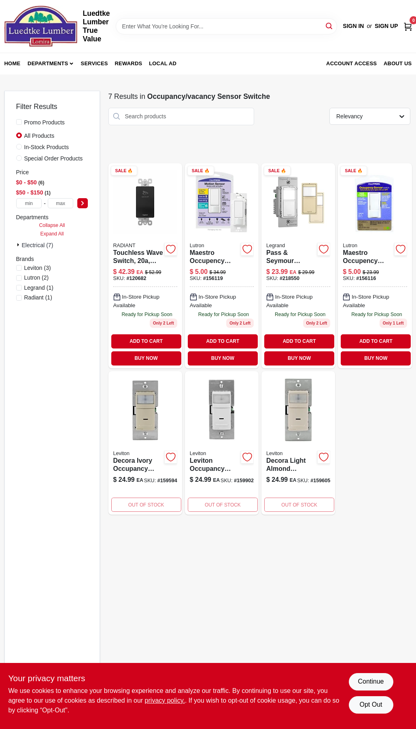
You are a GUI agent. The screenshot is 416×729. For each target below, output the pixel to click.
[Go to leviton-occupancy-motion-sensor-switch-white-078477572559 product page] (222, 443)
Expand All (52, 234)
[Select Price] (82, 203)
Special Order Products (53, 158)
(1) (38, 287)
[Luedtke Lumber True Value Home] (40, 26)
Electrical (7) (37, 245)
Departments (48, 63)
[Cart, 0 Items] (408, 26)
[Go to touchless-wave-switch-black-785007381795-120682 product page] (145, 265)
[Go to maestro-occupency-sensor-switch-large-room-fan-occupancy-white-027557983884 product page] (222, 265)
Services (94, 63)
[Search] (329, 25)
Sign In (353, 26)
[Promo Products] (19, 122)
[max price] (61, 203)
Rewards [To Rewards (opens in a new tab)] (128, 63)
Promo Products (44, 122)
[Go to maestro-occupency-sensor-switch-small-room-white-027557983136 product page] (375, 265)
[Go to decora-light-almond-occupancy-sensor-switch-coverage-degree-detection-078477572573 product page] (298, 443)
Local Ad (162, 63)
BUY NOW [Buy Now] (145, 358)
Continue (371, 681)
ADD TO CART (146, 341)
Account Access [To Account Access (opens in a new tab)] (351, 63)
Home (12, 63)
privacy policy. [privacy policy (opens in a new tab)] (165, 700)
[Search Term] (226, 26)
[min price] (29, 203)
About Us (398, 63)
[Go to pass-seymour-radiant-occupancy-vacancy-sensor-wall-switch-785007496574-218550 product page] (298, 265)
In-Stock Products (46, 147)
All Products (39, 136)
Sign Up (386, 26)
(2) (36, 277)
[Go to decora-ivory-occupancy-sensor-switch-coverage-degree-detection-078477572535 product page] (145, 443)
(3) (37, 268)
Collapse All (52, 225)
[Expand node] (19, 244)
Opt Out (370, 704)
